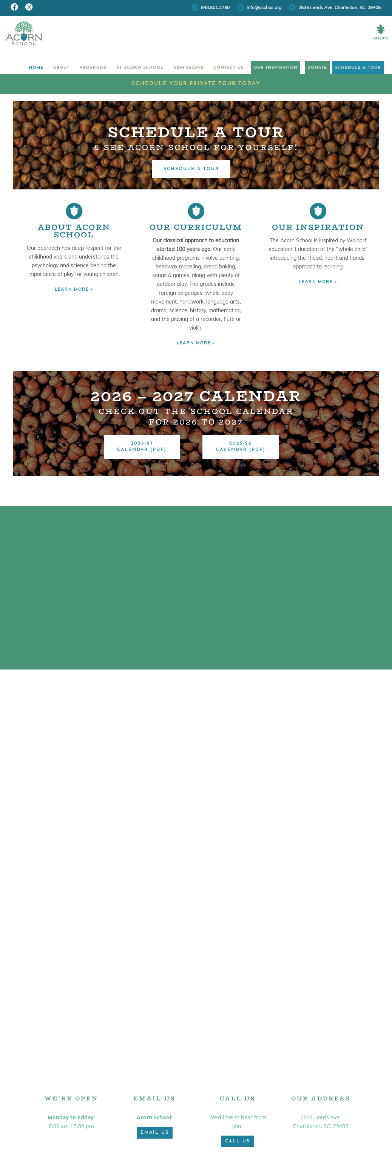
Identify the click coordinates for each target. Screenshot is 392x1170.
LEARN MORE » (74, 289)
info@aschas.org (264, 7)
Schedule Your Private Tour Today (196, 84)
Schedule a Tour (351, 68)
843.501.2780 (215, 7)
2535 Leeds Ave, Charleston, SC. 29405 (339, 7)
